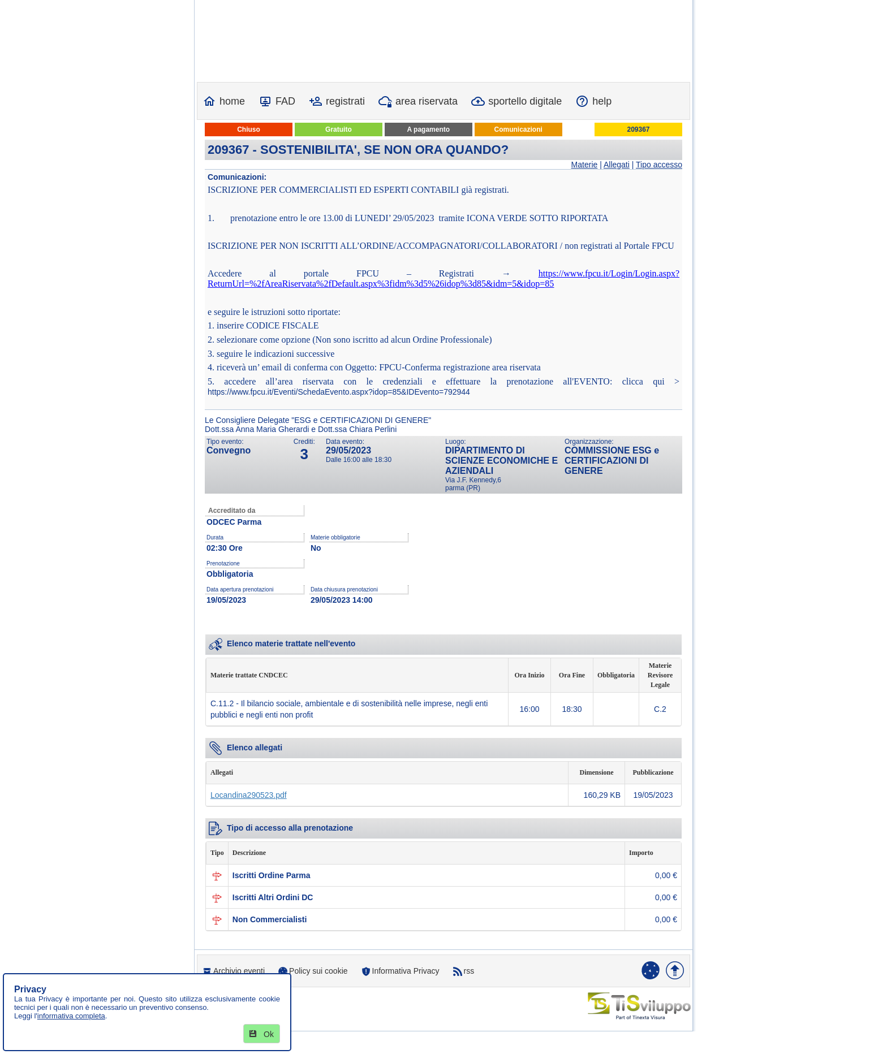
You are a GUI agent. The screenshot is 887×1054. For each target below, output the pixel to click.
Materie (584, 164)
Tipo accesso (659, 164)
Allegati (617, 164)
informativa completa (71, 1016)
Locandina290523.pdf (248, 795)
